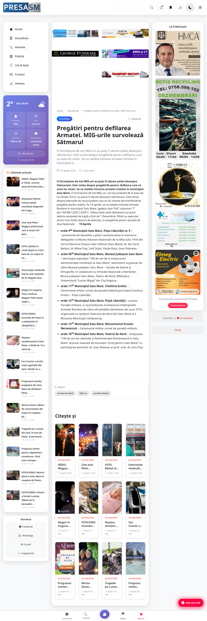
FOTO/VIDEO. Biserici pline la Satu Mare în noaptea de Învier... (33, 476)
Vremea (17, 83)
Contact (17, 74)
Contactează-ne (178, 305)
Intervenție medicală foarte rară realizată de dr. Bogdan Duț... (33, 274)
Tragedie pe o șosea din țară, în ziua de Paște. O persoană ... (33, 432)
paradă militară (101, 393)
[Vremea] (180, 7)
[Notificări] (161, 7)
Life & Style (19, 65)
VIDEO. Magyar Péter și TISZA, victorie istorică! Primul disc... (33, 182)
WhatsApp (26, 535)
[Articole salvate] (170, 7)
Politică (16, 56)
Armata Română (65, 393)
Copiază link (26, 553)
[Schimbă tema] (190, 7)
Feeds (178, 329)
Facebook (26, 526)
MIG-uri (83, 393)
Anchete (17, 47)
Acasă (15, 29)
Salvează (134, 119)
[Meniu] (200, 7)
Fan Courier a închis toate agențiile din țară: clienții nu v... (32, 365)
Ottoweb (188, 318)
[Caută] (151, 7)
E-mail (26, 544)
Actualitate (18, 38)
